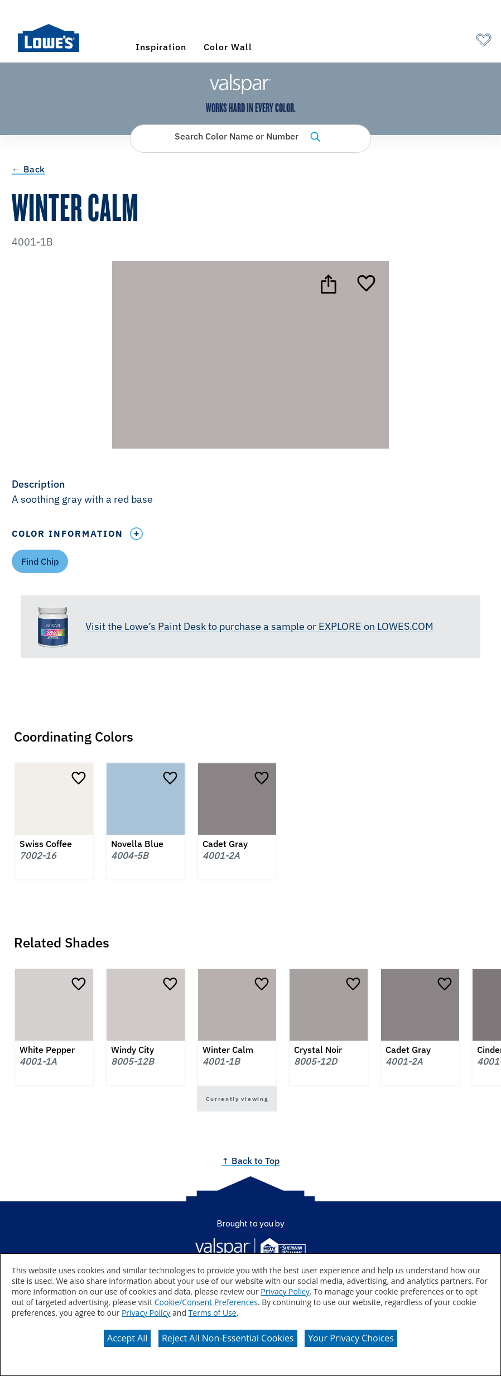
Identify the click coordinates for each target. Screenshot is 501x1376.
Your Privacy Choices (351, 1338)
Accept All (127, 1338)
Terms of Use (213, 1312)
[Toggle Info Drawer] (136, 533)
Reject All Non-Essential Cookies (228, 1338)
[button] (250, 493)
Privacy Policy (285, 1291)
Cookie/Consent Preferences (206, 1302)
